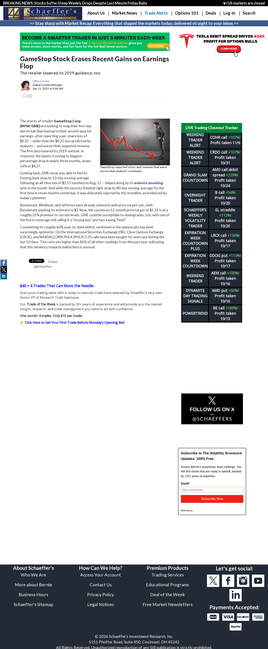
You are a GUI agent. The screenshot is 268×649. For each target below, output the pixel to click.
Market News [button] (124, 12)
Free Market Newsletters (168, 604)
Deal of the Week (167, 594)
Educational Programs (167, 584)
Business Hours (33, 594)
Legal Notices (100, 604)
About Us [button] (96, 12)
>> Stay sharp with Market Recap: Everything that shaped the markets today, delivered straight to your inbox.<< (134, 23)
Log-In (229, 12)
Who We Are (33, 574)
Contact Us (101, 584)
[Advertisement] (212, 90)
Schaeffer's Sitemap (33, 604)
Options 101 (186, 12)
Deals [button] (211, 12)
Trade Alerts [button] (156, 12)
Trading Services (167, 574)
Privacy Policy (100, 594)
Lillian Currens (41, 81)
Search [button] (249, 12)
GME (28, 95)
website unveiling (148, 183)
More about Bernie (33, 584)
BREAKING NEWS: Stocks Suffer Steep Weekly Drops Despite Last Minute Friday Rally (75, 3)
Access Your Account (100, 574)
